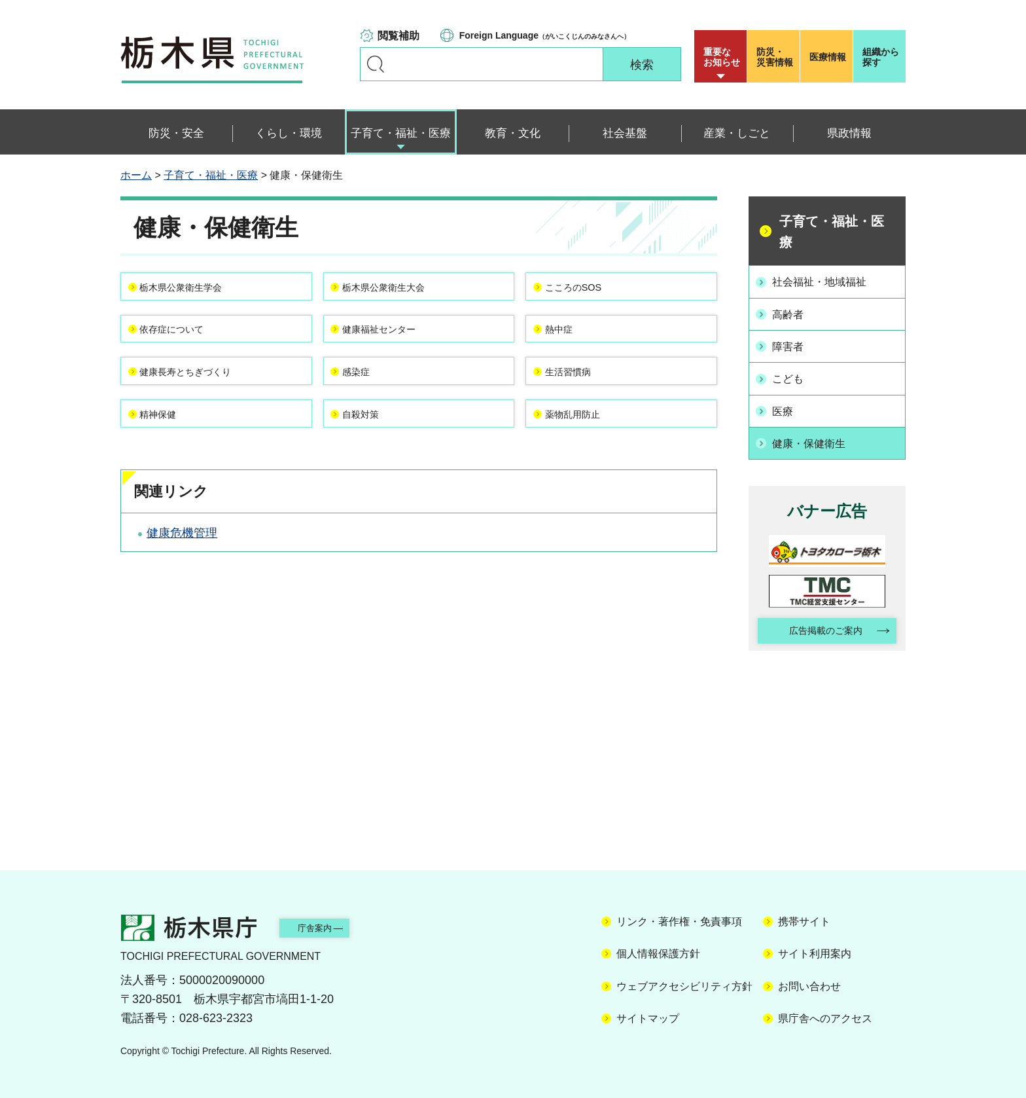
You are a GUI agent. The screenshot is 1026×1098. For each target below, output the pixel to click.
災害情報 (776, 56)
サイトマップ (647, 1014)
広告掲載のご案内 (816, 625)
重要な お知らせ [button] (721, 56)
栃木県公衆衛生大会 (403, 292)
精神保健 (170, 453)
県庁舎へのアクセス (825, 1014)
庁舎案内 (333, 923)
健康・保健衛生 (816, 435)
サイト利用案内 (814, 950)
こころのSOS (588, 292)
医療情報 (827, 57)
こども (793, 373)
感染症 (367, 399)
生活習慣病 (581, 399)
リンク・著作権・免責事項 (679, 917)
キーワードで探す (375, 64)
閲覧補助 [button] (398, 35)
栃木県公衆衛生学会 (200, 292)
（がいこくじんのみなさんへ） (544, 35)
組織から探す (880, 56)
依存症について (188, 345)
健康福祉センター (397, 345)
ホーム (136, 175)
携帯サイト (804, 917)
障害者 (793, 343)
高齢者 (793, 312)
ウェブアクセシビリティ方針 (684, 982)
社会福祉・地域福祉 (828, 280)
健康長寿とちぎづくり (206, 399)
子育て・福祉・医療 (211, 175)
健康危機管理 (182, 578)
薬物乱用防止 (587, 453)
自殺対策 (373, 453)
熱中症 (570, 345)
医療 (787, 404)
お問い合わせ (809, 982)
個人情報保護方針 (658, 950)
